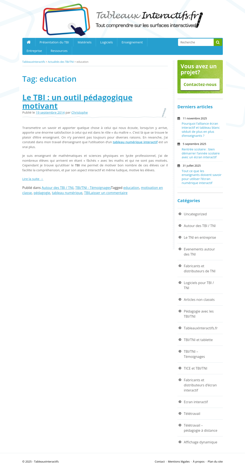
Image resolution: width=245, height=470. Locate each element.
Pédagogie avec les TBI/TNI (199, 314)
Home (28, 42)
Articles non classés (199, 299)
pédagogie (42, 192)
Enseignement (132, 42)
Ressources (59, 51)
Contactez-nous (200, 84)
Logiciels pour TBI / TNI (199, 285)
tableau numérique (67, 192)
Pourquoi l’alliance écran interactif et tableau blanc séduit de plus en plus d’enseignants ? (201, 129)
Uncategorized (195, 214)
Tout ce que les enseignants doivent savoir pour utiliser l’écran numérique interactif (202, 177)
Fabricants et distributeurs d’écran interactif (200, 385)
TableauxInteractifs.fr (201, 328)
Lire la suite (32, 179)
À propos (198, 461)
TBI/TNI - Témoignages (93, 187)
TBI (86, 192)
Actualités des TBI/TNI (61, 62)
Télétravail (192, 413)
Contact (160, 461)
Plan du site (215, 461)
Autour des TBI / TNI (57, 187)
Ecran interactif (196, 402)
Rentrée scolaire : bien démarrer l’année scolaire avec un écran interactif (201, 153)
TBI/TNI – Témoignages (194, 354)
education (131, 187)
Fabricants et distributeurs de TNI (199, 268)
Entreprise (34, 51)
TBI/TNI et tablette (198, 339)
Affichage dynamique (200, 442)
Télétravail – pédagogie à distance (200, 428)
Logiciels (106, 42)
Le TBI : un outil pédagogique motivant (77, 101)
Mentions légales (179, 461)
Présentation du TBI (54, 42)
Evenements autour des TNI (199, 252)
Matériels (84, 42)
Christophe (79, 112)
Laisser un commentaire (108, 192)
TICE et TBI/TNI (195, 368)
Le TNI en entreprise (200, 237)
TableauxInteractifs (33, 62)
